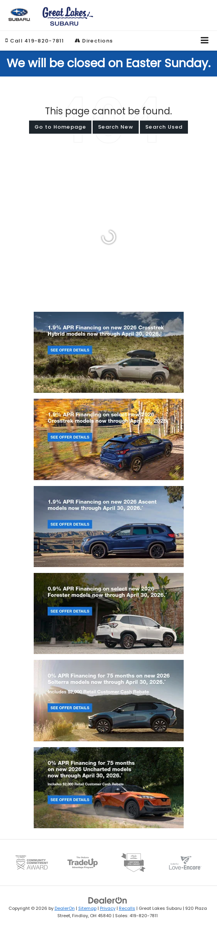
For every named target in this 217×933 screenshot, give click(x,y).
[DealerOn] (107, 900)
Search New (115, 127)
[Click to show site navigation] (205, 41)
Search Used (164, 127)
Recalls (127, 908)
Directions (94, 40)
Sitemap (87, 908)
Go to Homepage (60, 127)
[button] (35, 41)
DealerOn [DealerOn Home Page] (65, 908)
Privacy (107, 908)
